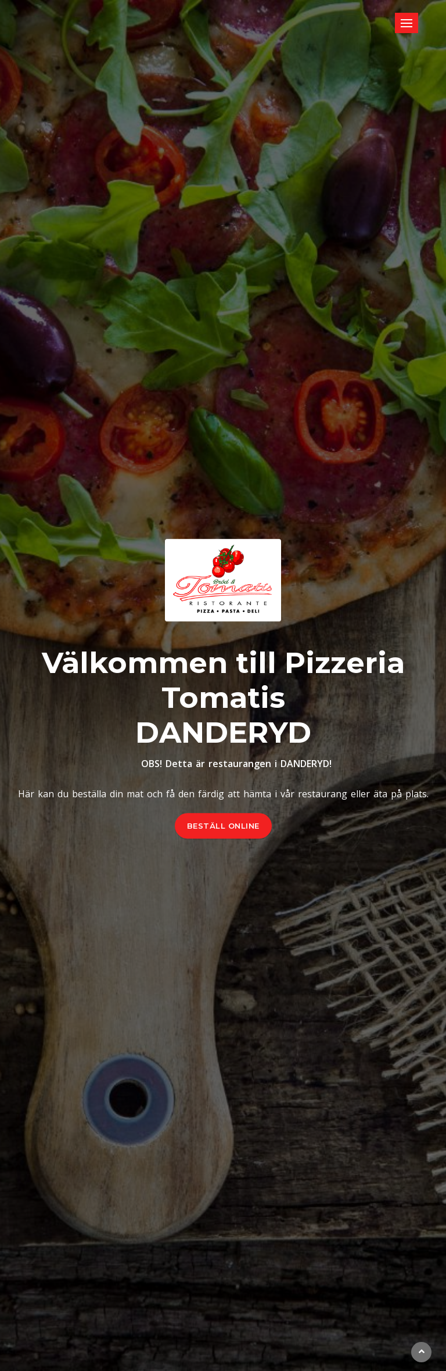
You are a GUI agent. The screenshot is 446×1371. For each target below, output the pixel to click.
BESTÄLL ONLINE (223, 825)
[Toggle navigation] (406, 23)
